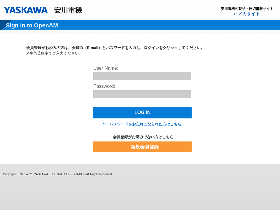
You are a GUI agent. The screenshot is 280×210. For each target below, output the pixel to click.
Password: (104, 86)
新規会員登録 (145, 146)
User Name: (105, 68)
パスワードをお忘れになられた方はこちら (145, 124)
